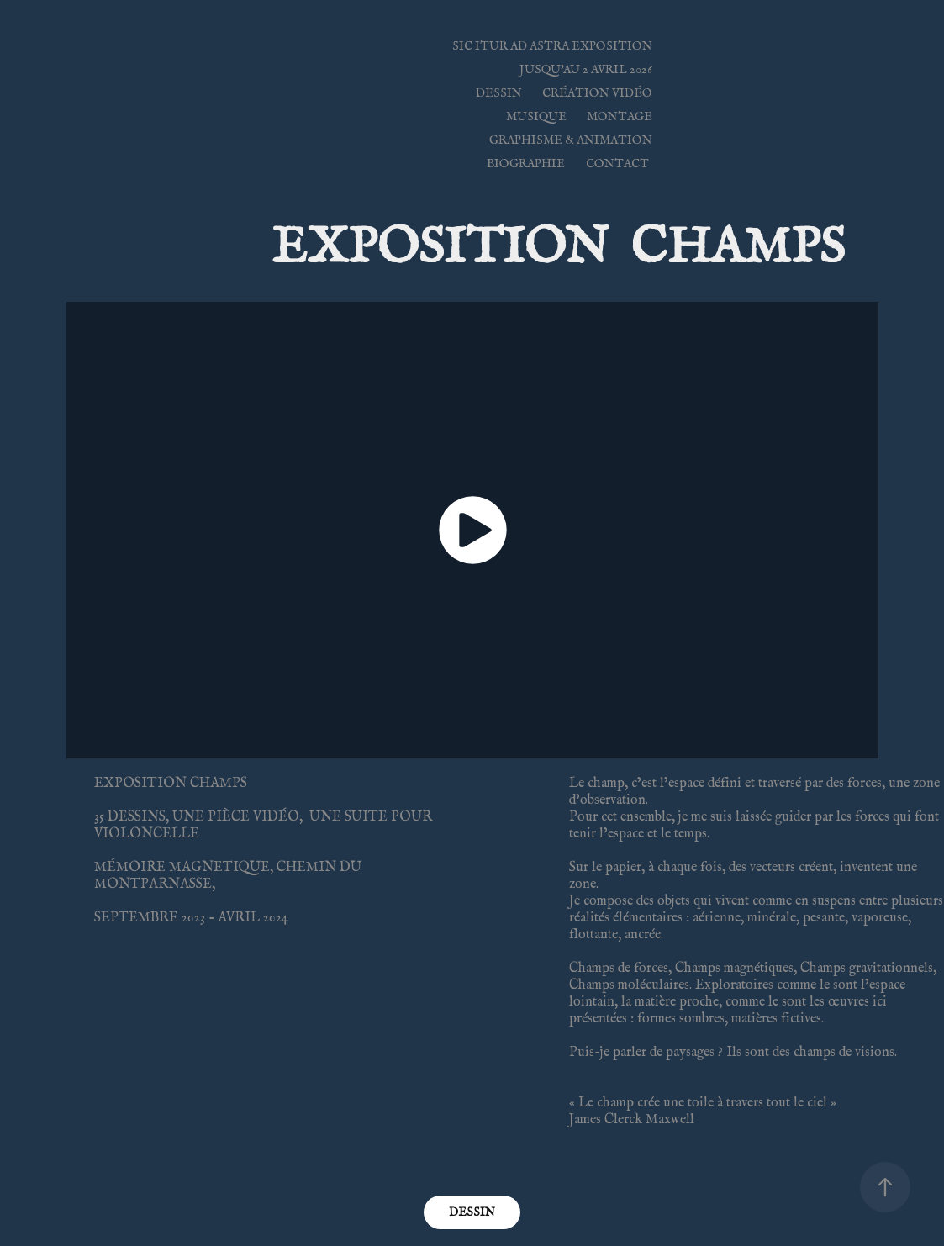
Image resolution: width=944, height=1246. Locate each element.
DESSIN (499, 93)
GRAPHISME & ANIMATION (570, 140)
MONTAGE (619, 116)
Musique (536, 116)
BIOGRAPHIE (526, 163)
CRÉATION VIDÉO (597, 93)
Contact (617, 163)
